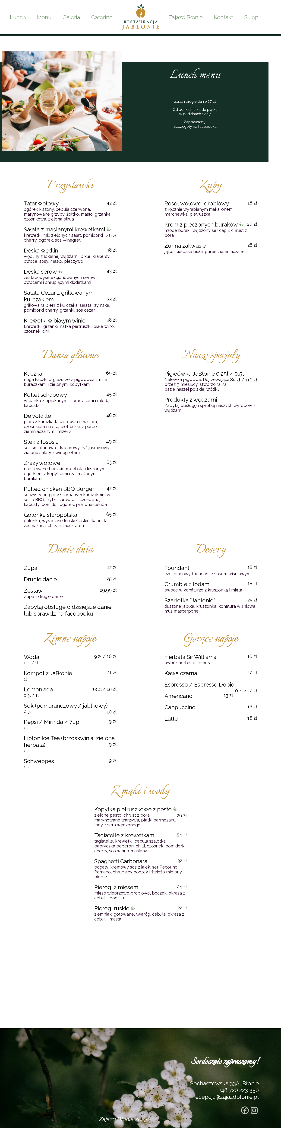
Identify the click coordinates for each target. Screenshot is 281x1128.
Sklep (251, 17)
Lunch (18, 17)
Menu (44, 17)
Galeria (71, 17)
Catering (102, 17)
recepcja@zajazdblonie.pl (226, 1096)
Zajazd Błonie (185, 17)
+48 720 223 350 (239, 1090)
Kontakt (223, 17)
